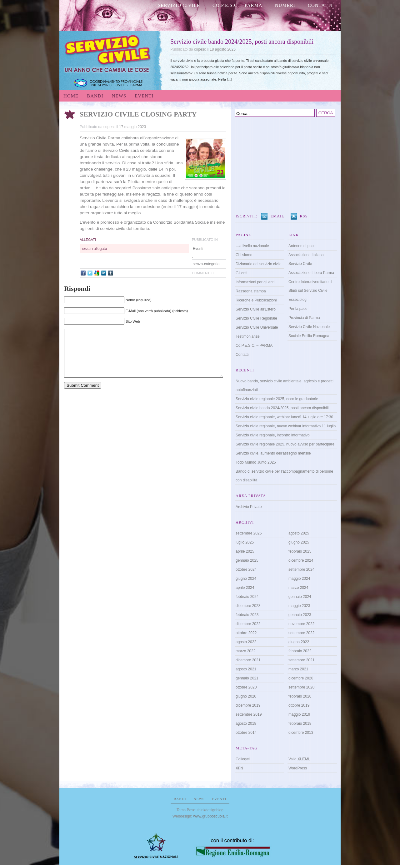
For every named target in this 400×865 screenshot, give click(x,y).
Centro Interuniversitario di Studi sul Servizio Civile (310, 286)
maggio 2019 (299, 714)
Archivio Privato (249, 507)
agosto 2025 (298, 533)
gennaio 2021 (247, 678)
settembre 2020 (301, 687)
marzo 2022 (245, 651)
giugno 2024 (246, 578)
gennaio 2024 (299, 596)
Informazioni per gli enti (255, 282)
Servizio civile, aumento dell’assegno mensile (273, 453)
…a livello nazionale (252, 246)
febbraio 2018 (299, 723)
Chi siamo (244, 255)
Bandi (95, 95)
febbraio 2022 (299, 651)
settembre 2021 (301, 660)
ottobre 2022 (246, 633)
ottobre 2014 (246, 732)
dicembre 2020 (300, 678)
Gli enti (241, 273)
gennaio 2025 (247, 560)
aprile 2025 (245, 551)
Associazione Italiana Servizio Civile (306, 259)
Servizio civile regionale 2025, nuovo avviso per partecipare (285, 444)
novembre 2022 (301, 624)
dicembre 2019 (248, 705)
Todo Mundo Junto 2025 (256, 462)
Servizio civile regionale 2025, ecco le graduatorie (277, 399)
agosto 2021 (246, 669)
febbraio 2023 (247, 615)
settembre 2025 (249, 533)
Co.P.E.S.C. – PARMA (237, 5)
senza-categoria (206, 264)
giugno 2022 (298, 642)
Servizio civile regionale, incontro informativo (273, 435)
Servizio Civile (179, 5)
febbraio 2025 (299, 551)
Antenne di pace (302, 246)
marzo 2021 (298, 669)
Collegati (243, 759)
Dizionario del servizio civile (259, 264)
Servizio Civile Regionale (256, 318)
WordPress (297, 768)
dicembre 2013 (300, 732)
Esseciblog (297, 299)
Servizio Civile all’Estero (256, 309)
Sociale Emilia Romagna (308, 336)
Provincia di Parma (304, 318)
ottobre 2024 (246, 569)
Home (70, 95)
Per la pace (298, 308)
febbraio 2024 (247, 596)
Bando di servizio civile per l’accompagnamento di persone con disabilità (284, 475)
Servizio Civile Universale (257, 327)
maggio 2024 (299, 578)
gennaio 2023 (299, 615)
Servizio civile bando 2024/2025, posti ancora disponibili (241, 41)
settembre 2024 (301, 569)
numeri (285, 5)
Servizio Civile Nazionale (309, 327)
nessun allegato (94, 248)
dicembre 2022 (248, 624)
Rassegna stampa (251, 291)
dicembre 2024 (300, 560)
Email (277, 216)
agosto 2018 (246, 723)
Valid (299, 759)
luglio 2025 (245, 542)
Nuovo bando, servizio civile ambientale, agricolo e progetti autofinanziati (284, 385)
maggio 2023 (299, 606)
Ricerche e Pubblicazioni (256, 300)
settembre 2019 (249, 714)
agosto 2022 (246, 642)
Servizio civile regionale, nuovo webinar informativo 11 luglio (286, 426)
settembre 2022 (301, 633)
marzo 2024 (298, 587)
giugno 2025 (298, 542)
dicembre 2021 (248, 660)
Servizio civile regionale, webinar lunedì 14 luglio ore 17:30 (284, 417)
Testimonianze (248, 336)
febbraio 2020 (299, 696)
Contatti (320, 5)
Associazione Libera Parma (311, 273)
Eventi (144, 95)
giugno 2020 (246, 696)
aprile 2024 (245, 587)
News (119, 95)
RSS (304, 216)
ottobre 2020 (246, 687)
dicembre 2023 (248, 606)
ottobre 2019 (298, 705)
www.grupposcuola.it (210, 816)
